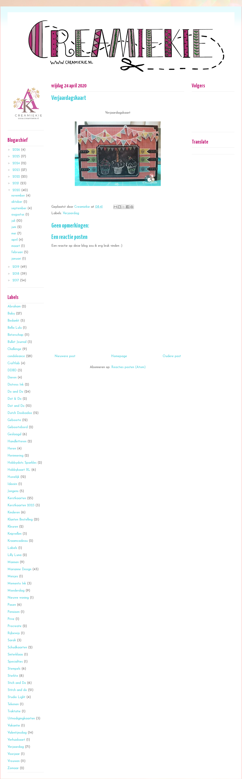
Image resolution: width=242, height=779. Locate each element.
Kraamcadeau (18, 541)
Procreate (14, 626)
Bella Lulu (15, 328)
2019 (16, 267)
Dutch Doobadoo (20, 413)
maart (16, 246)
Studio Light (16, 697)
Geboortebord (18, 427)
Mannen (13, 562)
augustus (18, 214)
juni (14, 227)
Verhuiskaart (16, 740)
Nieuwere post (65, 356)
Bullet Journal (17, 342)
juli (13, 221)
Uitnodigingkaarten (21, 718)
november (18, 195)
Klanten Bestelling (20, 519)
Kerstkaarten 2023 (21, 505)
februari (17, 252)
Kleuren (13, 526)
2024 (16, 163)
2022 (16, 176)
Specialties (15, 661)
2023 (16, 170)
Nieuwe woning (18, 597)
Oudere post (172, 356)
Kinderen (14, 512)
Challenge (14, 349)
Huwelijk (13, 477)
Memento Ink (17, 583)
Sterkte (13, 676)
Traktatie (14, 711)
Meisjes (13, 576)
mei (14, 233)
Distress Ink (16, 384)
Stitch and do (17, 690)
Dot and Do (16, 406)
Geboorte (14, 420)
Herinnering (15, 455)
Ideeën (12, 484)
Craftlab (14, 363)
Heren (12, 448)
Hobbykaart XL (19, 470)
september (19, 208)
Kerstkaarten (17, 498)
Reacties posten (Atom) (128, 367)
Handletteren (17, 441)
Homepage (119, 356)
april (15, 240)
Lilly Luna (14, 555)
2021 (16, 183)
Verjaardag (71, 213)
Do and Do (15, 391)
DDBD (12, 370)
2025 (16, 156)
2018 (16, 274)
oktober (17, 202)
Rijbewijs (14, 633)
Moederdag (16, 590)
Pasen (12, 605)
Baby (11, 313)
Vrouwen (14, 761)
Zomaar (13, 768)
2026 (16, 150)
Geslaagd (14, 434)
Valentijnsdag (17, 732)
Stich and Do (17, 683)
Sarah (12, 640)
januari (16, 258)
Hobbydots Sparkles (22, 463)
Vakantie (14, 725)
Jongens (13, 491)
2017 (16, 280)
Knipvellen (14, 534)
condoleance (16, 356)
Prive (11, 619)
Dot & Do (14, 399)
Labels (12, 548)
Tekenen (13, 704)
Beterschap (15, 335)
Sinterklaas (15, 654)
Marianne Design (19, 569)
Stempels (14, 669)
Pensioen (14, 612)
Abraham (14, 306)
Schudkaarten (17, 647)
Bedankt (13, 320)
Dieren (12, 377)
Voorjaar (14, 754)
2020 (16, 190)
